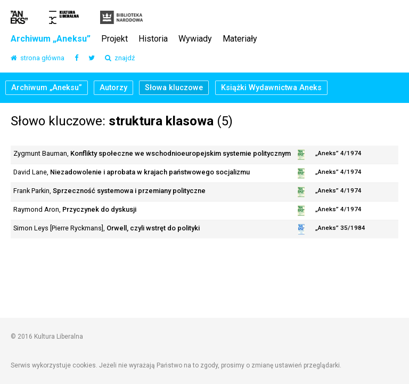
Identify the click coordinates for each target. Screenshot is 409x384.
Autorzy (113, 87)
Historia (153, 39)
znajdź (120, 58)
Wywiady (195, 39)
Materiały (240, 39)
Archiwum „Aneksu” (51, 39)
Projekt (114, 39)
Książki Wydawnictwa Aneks (271, 87)
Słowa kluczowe (174, 87)
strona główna (37, 58)
